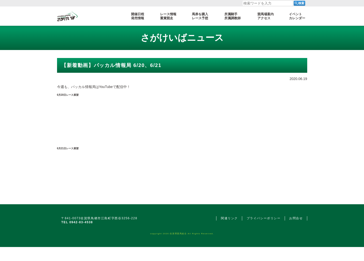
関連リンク (229, 218)
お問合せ (296, 218)
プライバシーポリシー (264, 218)
